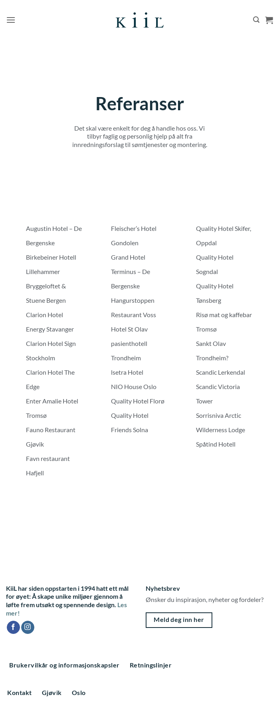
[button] (11, 20)
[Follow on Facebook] (13, 627)
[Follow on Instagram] (27, 627)
